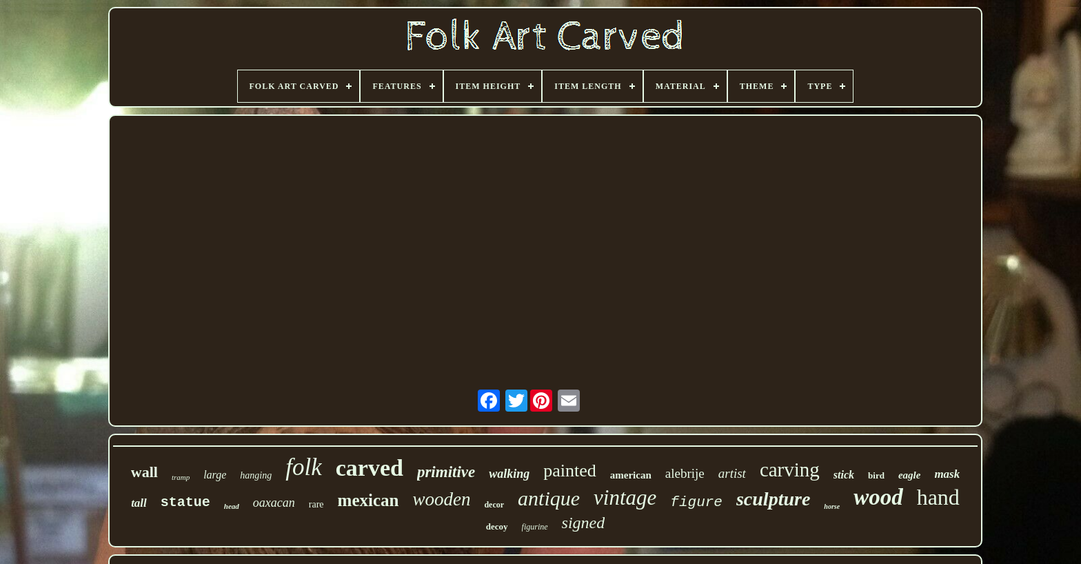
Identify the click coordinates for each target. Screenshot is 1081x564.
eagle (909, 475)
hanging (256, 475)
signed (583, 523)
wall (144, 472)
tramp (181, 477)
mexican (368, 500)
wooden (441, 499)
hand (938, 497)
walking (509, 474)
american (630, 475)
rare (316, 504)
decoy (497, 526)
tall (139, 503)
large (214, 475)
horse (832, 506)
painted (569, 471)
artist (732, 473)
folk (303, 467)
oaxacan (274, 503)
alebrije (685, 473)
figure (696, 502)
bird (876, 475)
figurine (535, 527)
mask (947, 474)
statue (185, 502)
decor (494, 505)
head (231, 506)
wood (878, 497)
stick (844, 475)
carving (790, 470)
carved (369, 468)
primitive (446, 472)
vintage (625, 497)
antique (549, 498)
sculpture (773, 499)
